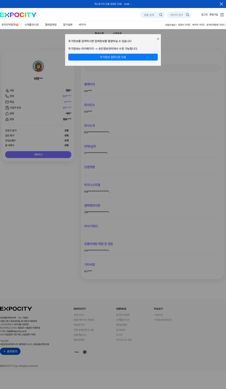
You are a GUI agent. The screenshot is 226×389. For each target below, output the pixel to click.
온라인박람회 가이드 (215, 24)
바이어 (82, 24)
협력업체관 (51, 24)
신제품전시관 (32, 24)
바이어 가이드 (198, 24)
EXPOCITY (18, 14)
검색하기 (161, 15)
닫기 (221, 4)
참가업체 (67, 24)
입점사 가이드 (184, 24)
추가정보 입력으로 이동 (113, 57)
